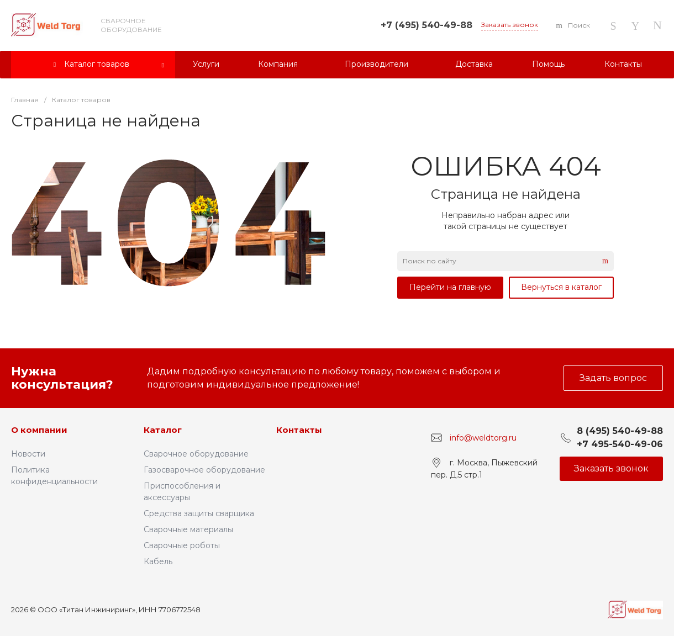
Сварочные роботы (182, 545)
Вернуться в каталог (561, 287)
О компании (39, 430)
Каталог (163, 430)
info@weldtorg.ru (483, 438)
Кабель (158, 561)
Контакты (299, 430)
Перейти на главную (450, 287)
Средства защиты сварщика (199, 513)
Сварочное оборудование (196, 454)
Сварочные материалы (188, 529)
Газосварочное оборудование (204, 470)
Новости (28, 454)
